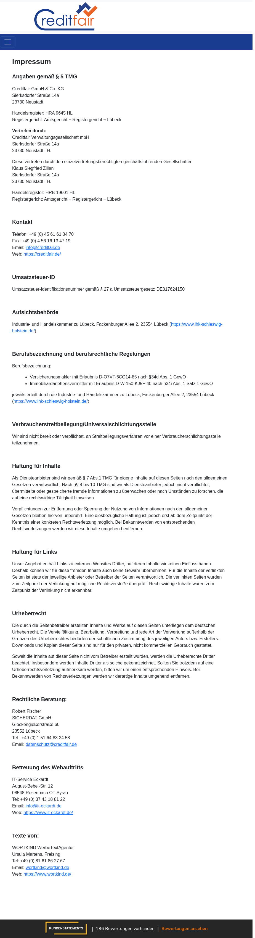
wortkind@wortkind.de (47, 867)
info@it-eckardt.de (44, 806)
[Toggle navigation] (7, 41)
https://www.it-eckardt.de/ (48, 812)
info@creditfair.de (43, 247)
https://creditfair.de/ (42, 254)
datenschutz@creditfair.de (51, 744)
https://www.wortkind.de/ (47, 874)
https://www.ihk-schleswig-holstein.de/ (51, 401)
